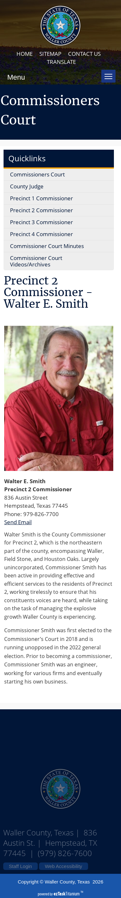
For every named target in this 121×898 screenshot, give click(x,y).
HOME (24, 53)
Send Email (18, 522)
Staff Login (20, 866)
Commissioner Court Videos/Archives (36, 261)
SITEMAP (50, 53)
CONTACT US (84, 53)
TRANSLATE (61, 61)
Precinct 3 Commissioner (41, 222)
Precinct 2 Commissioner (41, 210)
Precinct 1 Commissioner (41, 198)
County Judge (27, 186)
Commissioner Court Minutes (47, 246)
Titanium (67, 894)
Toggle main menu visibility (110, 73)
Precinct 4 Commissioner (41, 234)
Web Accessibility (63, 866)
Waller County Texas (60, 735)
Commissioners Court (37, 174)
